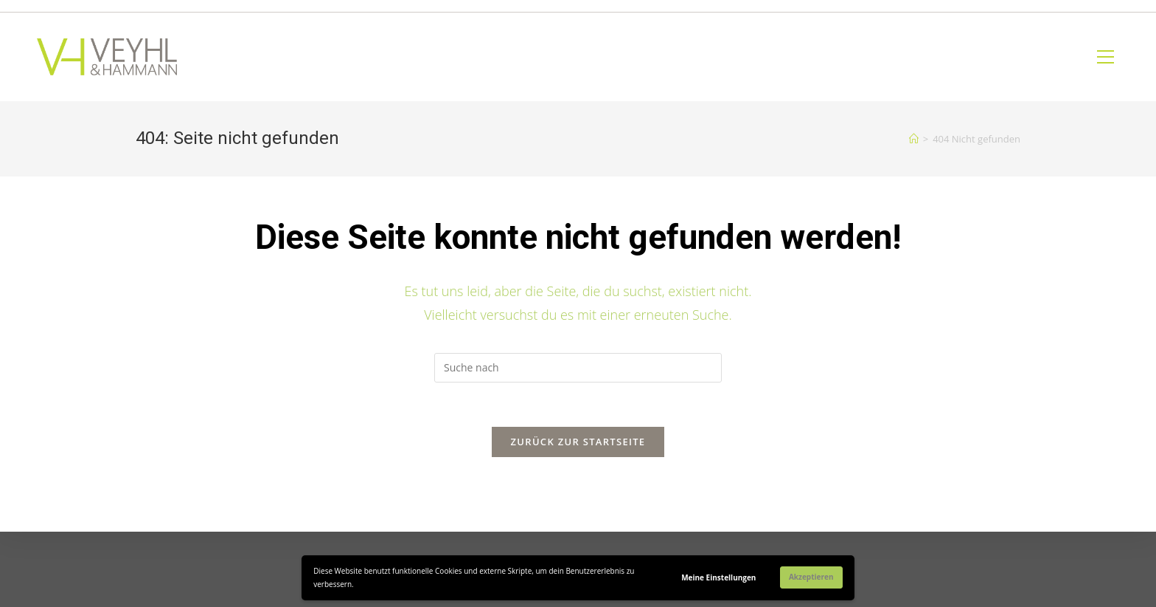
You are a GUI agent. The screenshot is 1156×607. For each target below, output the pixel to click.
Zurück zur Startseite (578, 441)
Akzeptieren (811, 577)
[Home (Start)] (914, 138)
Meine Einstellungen (718, 577)
